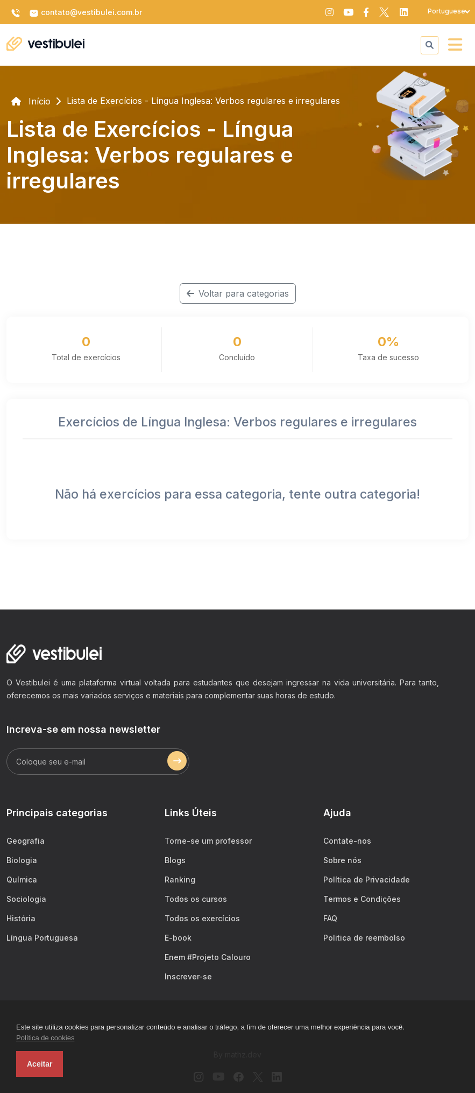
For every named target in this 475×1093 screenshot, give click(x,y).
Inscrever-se (188, 976)
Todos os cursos (196, 898)
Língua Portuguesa (42, 937)
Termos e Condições (362, 898)
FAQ (330, 918)
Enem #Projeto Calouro (208, 957)
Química (21, 879)
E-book (178, 937)
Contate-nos (347, 840)
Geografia (25, 840)
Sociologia (26, 898)
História (21, 918)
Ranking (180, 879)
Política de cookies (45, 1038)
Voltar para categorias (238, 293)
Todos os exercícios (202, 918)
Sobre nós (342, 860)
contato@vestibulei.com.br (85, 13)
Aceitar (39, 1064)
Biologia (21, 860)
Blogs (175, 860)
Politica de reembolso (364, 937)
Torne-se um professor (208, 840)
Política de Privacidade (366, 879)
